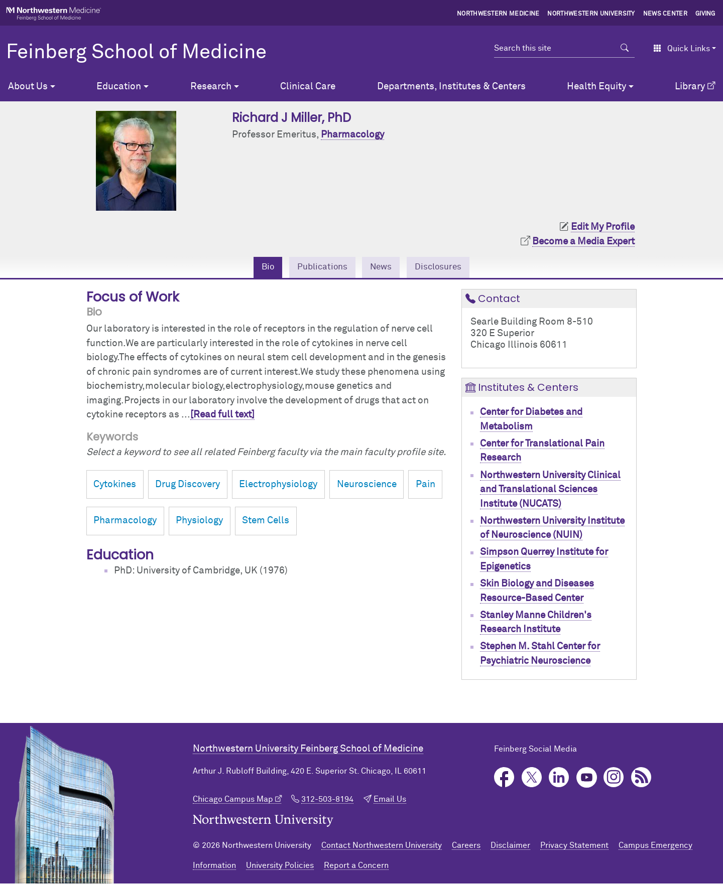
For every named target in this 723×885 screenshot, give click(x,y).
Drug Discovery (187, 486)
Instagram (614, 779)
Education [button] (118, 86)
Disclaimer (510, 847)
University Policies (280, 867)
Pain (425, 486)
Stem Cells (265, 522)
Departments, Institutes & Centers (451, 86)
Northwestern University (591, 14)
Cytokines (114, 486)
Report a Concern (356, 867)
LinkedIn (559, 779)
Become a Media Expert (583, 241)
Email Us (390, 801)
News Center (665, 14)
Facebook (504, 779)
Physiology (199, 522)
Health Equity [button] (596, 86)
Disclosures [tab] (444, 267)
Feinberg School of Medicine (136, 53)
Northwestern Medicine (498, 14)
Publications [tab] (318, 267)
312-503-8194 (327, 801)
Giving (705, 14)
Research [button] (210, 86)
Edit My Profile (603, 227)
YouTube (586, 779)
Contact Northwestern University (381, 847)
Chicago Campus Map (233, 801)
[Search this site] (554, 48)
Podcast (641, 779)
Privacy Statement (574, 847)
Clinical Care (307, 86)
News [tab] (382, 267)
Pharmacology (352, 134)
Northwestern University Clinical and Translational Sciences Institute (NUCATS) (550, 491)
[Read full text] (222, 416)
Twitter (532, 779)
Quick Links (681, 49)
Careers (466, 847)
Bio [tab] (260, 267)
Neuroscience (367, 486)
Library (690, 86)
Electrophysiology (278, 486)
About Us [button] (28, 86)
